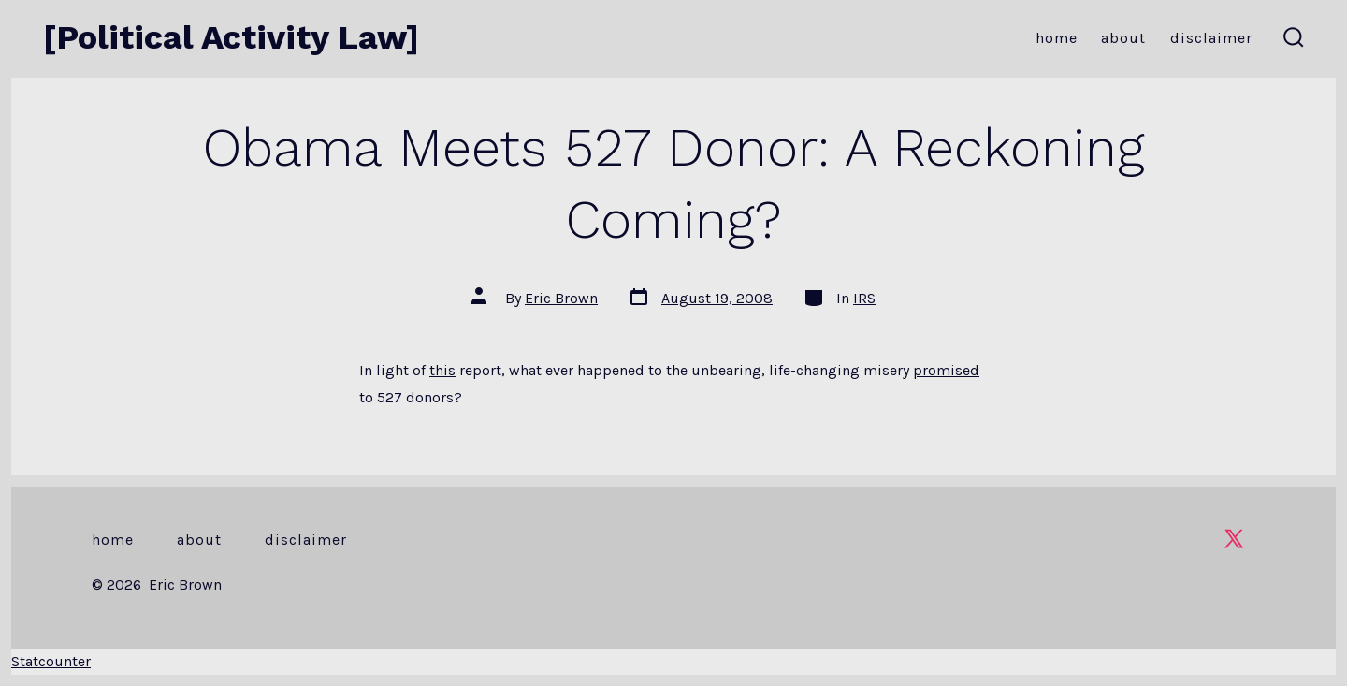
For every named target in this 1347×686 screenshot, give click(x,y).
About (1123, 38)
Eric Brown (561, 298)
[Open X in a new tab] (1233, 538)
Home (1057, 38)
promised (946, 370)
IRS (864, 298)
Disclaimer (1211, 38)
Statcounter (51, 661)
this (442, 370)
